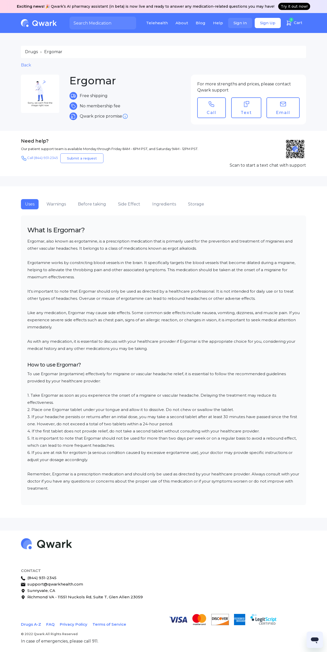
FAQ (50, 624)
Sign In (240, 22)
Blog (200, 22)
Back (26, 65)
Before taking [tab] (92, 204)
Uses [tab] (29, 204)
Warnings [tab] (56, 204)
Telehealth (157, 22)
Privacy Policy (73, 624)
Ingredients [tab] (164, 204)
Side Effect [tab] (129, 204)
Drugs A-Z (31, 624)
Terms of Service (109, 624)
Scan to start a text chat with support (268, 165)
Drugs (31, 51)
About (182, 22)
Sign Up (267, 22)
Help (218, 22)
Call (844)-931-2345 (39, 158)
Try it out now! (294, 6)
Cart (294, 22)
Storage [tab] (196, 204)
